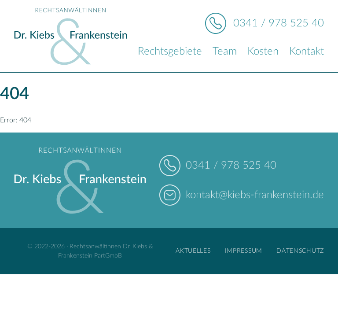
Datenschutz (300, 250)
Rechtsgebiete (170, 51)
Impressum (243, 250)
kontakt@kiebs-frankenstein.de (255, 195)
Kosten (263, 51)
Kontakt (306, 51)
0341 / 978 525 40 (278, 23)
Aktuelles (193, 250)
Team (225, 51)
